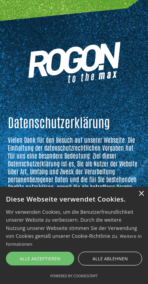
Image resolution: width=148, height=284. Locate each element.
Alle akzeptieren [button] (40, 259)
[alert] (74, 235)
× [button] (141, 194)
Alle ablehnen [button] (110, 259)
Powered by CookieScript (73, 275)
